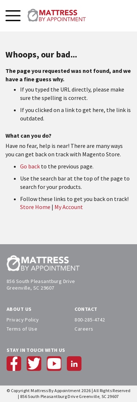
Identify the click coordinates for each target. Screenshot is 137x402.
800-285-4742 (90, 319)
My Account (68, 207)
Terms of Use (22, 328)
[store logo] (56, 16)
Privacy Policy (23, 319)
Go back (30, 166)
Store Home (35, 207)
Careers (84, 328)
